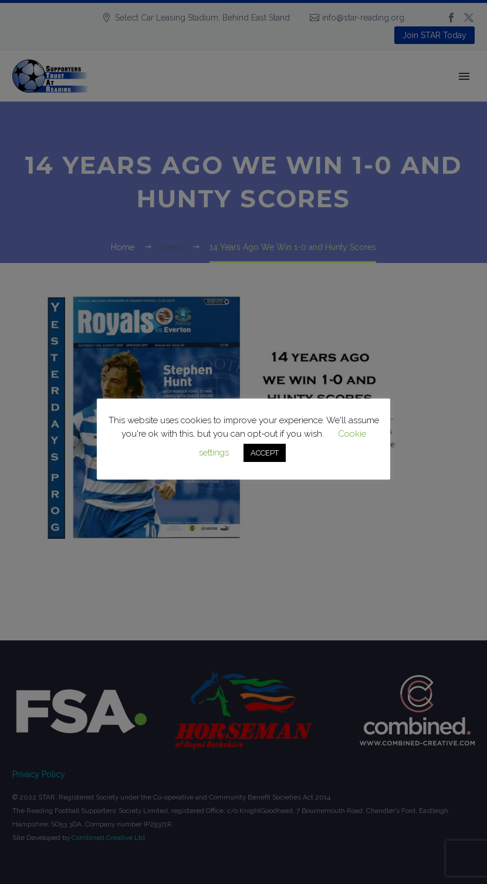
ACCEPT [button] (265, 452)
